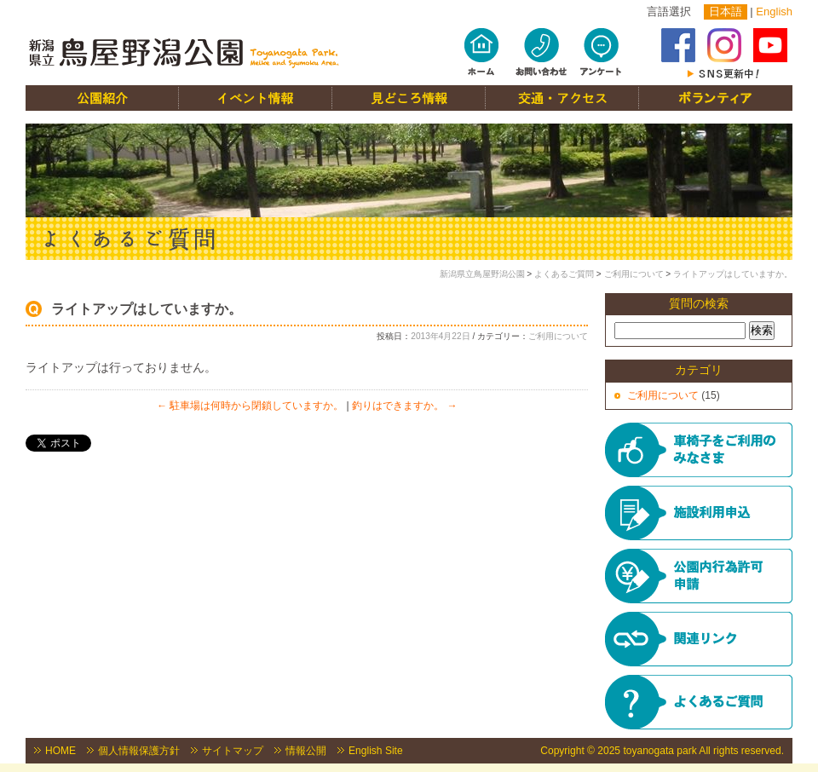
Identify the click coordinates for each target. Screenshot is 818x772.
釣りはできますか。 (404, 406)
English (774, 11)
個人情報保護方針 (139, 751)
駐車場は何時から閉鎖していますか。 (250, 406)
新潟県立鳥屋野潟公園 (482, 274)
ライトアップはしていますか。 (732, 274)
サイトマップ (232, 751)
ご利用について (634, 274)
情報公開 (305, 751)
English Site (376, 751)
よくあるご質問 (564, 274)
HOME (60, 751)
